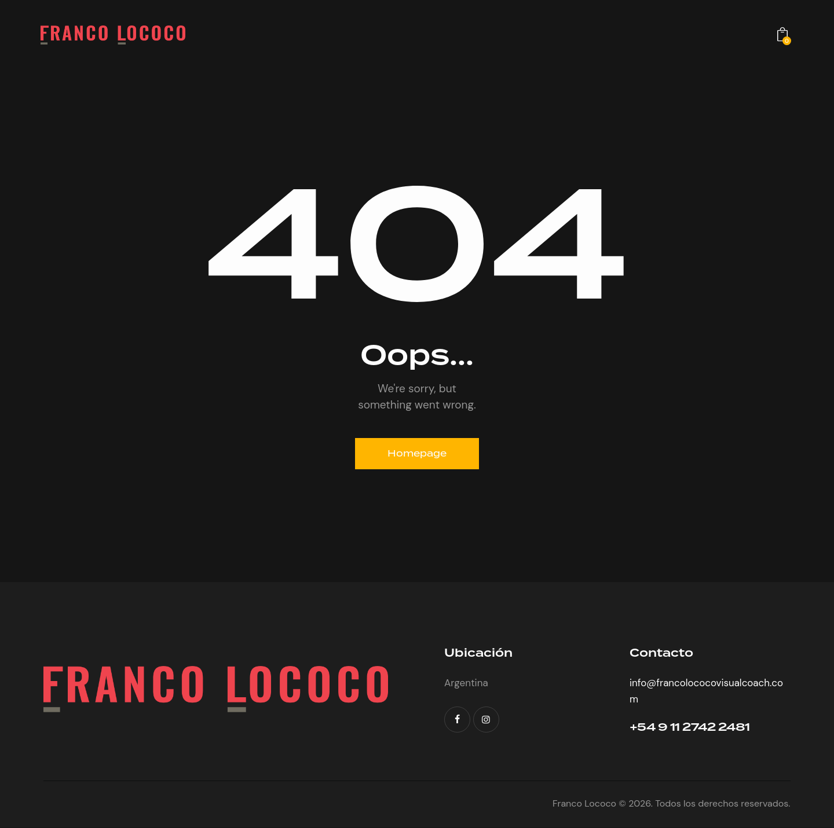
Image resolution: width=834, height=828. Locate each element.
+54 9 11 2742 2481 (692, 728)
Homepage (417, 453)
